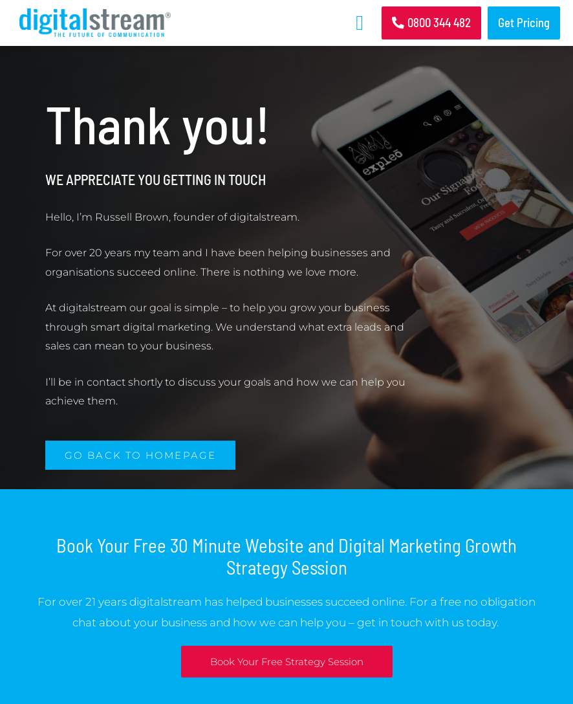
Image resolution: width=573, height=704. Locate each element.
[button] (360, 22)
